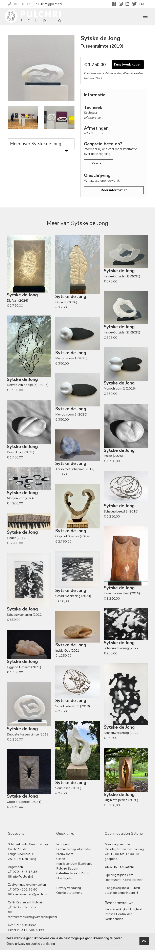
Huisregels (64, 878)
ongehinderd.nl (128, 893)
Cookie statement (69, 893)
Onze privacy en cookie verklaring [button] (30, 943)
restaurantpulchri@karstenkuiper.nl (32, 917)
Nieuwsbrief (64, 854)
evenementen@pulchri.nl (30, 894)
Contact (98, 163)
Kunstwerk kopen (127, 64)
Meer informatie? (114, 190)
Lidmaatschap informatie (73, 849)
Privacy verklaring (68, 888)
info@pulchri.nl (23, 876)
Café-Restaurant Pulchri (73, 873)
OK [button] (144, 941)
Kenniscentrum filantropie (74, 863)
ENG (142, 4)
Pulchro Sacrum (67, 868)
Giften (60, 859)
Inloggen (62, 844)
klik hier (137, 880)
